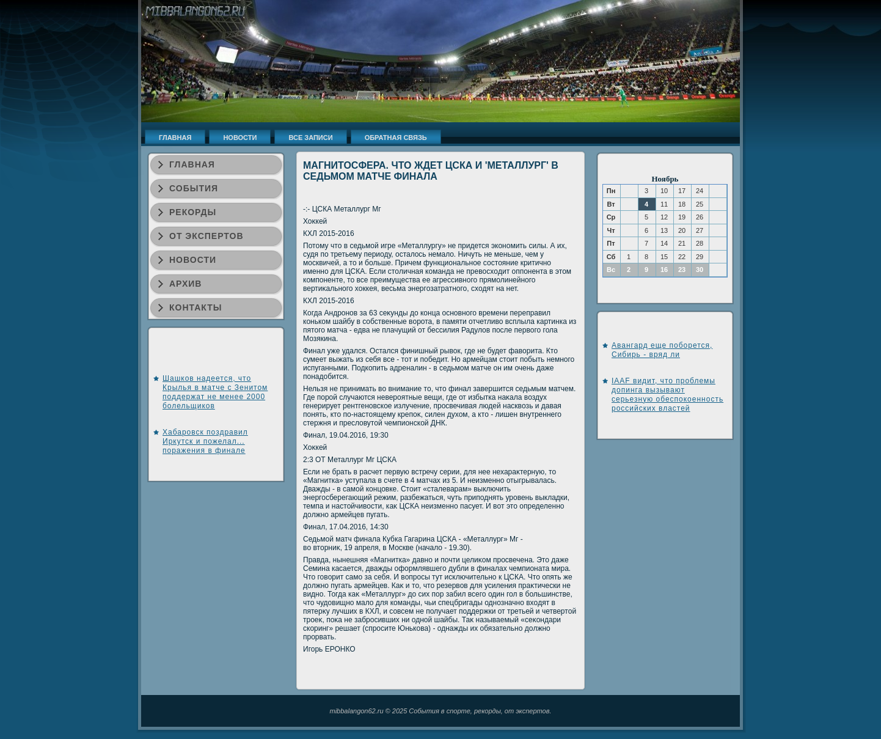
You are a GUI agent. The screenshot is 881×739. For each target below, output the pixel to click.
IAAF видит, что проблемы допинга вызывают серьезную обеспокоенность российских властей (667, 395)
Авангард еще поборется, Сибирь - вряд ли (662, 350)
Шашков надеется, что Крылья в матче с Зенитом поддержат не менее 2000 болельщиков (215, 392)
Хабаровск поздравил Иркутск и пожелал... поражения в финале (205, 441)
